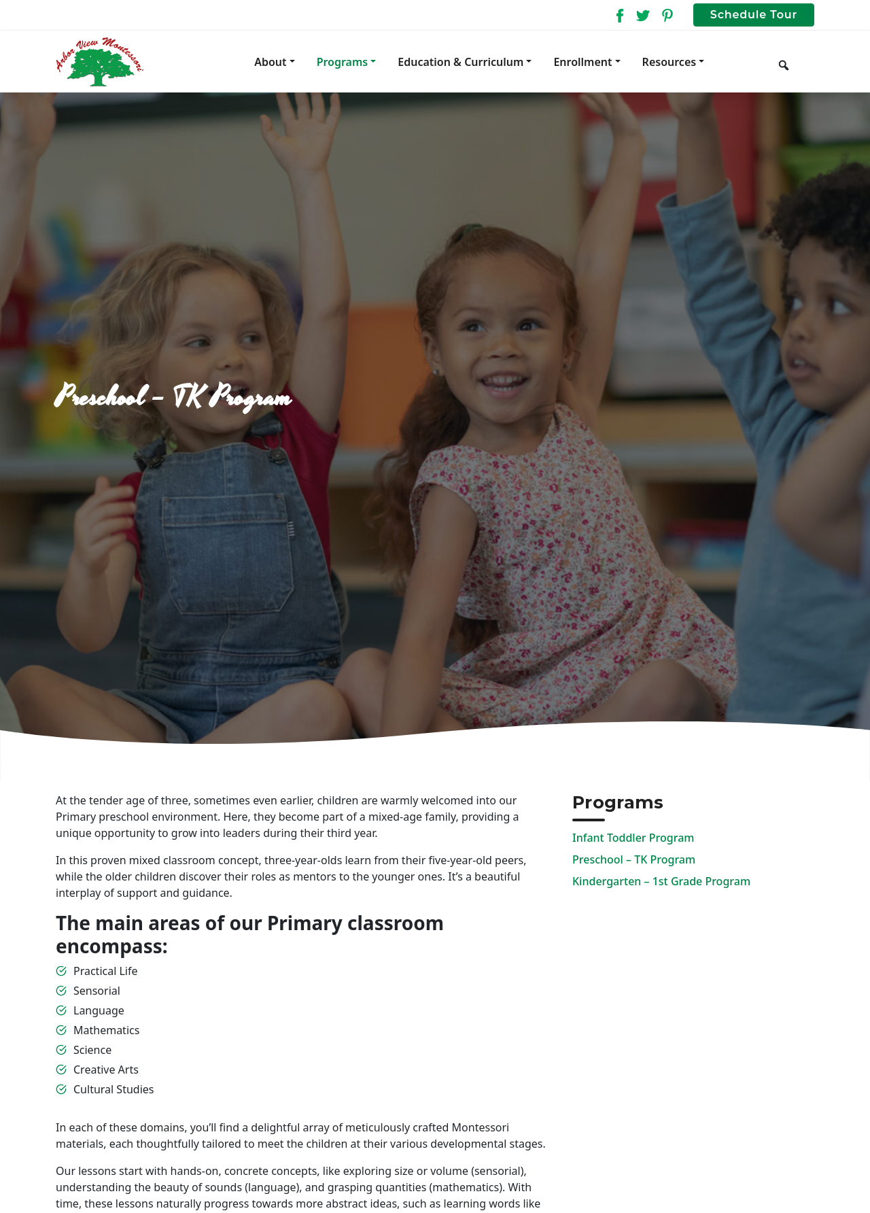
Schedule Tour (753, 14)
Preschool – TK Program (633, 859)
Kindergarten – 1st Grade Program (661, 881)
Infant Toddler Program (633, 837)
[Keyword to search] (806, 61)
